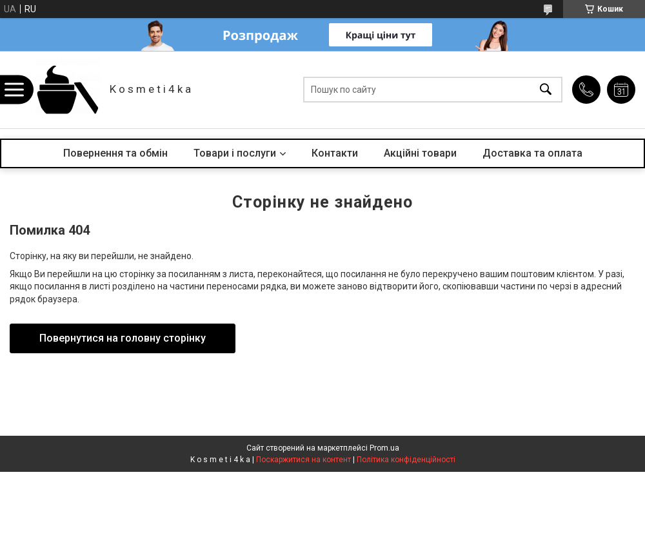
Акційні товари (420, 153)
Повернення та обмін (115, 153)
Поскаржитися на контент (303, 459)
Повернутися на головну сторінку (122, 338)
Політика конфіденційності (406, 459)
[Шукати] (545, 90)
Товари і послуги (235, 153)
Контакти (335, 153)
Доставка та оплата (532, 153)
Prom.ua (384, 448)
